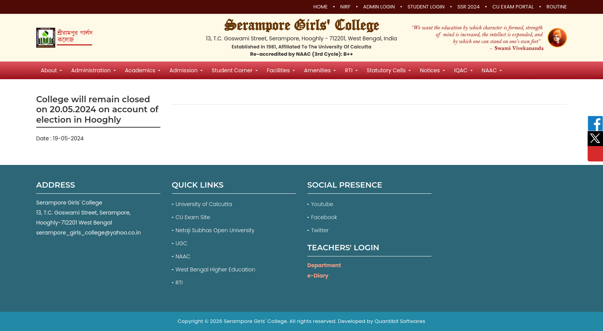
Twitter (320, 230)
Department (324, 265)
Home (319, 7)
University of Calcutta (204, 204)
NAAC (183, 256)
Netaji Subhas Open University (215, 230)
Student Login (426, 7)
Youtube (323, 204)
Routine (556, 7)
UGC (182, 243)
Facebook (325, 217)
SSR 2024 (468, 7)
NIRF (344, 7)
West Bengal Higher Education (216, 269)
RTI (179, 282)
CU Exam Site (193, 217)
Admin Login (378, 7)
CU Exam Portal (513, 7)
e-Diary (317, 275)
